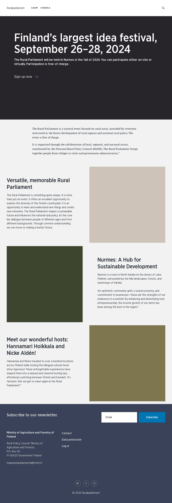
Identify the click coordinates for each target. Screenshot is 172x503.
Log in (65, 446)
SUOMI (34, 8)
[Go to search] (163, 8)
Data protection (71, 439)
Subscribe (152, 417)
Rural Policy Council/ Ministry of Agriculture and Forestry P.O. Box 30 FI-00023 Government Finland (25, 449)
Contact (67, 433)
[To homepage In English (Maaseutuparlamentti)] (16, 8)
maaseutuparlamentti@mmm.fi (24, 463)
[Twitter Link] (78, 483)
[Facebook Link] (86, 483)
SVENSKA (45, 8)
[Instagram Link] (94, 483)
